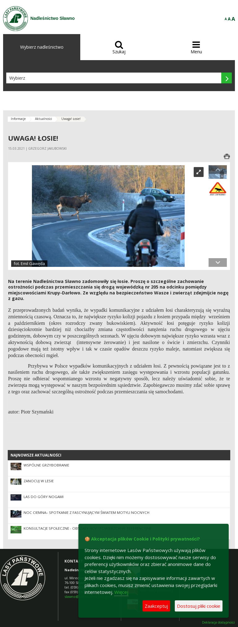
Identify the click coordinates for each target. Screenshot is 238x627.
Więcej (121, 592)
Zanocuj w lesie (39, 481)
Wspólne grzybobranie (46, 465)
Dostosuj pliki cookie (198, 606)
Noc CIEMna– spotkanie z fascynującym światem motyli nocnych (86, 512)
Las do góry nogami (44, 496)
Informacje (18, 119)
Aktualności (43, 119)
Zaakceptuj (156, 606)
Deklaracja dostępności (218, 622)
